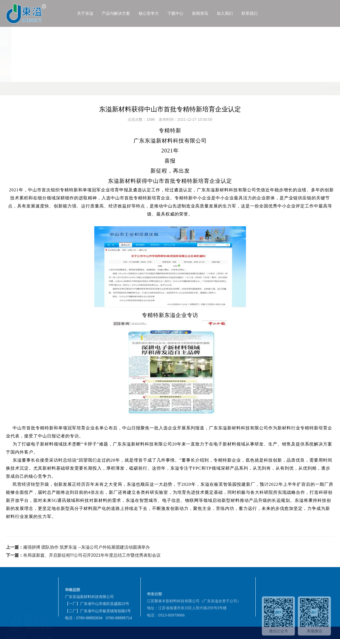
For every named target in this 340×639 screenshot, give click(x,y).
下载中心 (195, 13)
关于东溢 (105, 13)
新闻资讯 (220, 13)
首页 (66, 88)
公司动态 (105, 88)
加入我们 (244, 13)
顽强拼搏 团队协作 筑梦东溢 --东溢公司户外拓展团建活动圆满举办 (86, 561)
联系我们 (269, 13)
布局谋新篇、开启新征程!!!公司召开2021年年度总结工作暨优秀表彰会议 (92, 569)
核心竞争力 (168, 13)
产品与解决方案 (135, 13)
